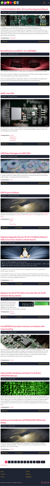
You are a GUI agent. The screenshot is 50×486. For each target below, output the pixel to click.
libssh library (17, 214)
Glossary (28, 474)
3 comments (19, 144)
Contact (3, 474)
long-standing (45, 213)
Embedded (13, 38)
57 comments (19, 452)
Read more (4, 41)
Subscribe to (4, 465)
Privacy (2, 477)
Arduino (12, 135)
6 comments (19, 227)
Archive (28, 471)
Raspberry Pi (13, 137)
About (2, 471)
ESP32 (11, 179)
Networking (13, 138)
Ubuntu (12, 280)
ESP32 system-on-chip (31, 214)
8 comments (19, 283)
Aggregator (29, 477)
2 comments (19, 317)
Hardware (12, 313)
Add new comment (43, 41)
